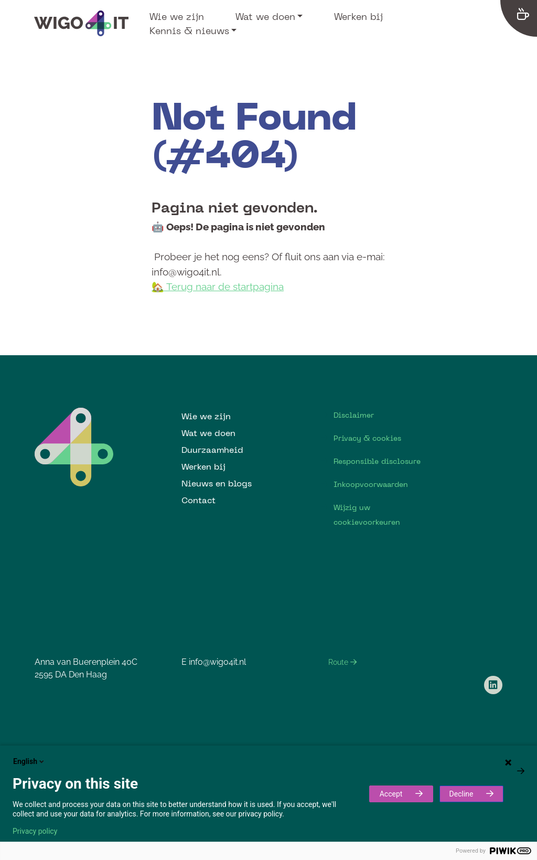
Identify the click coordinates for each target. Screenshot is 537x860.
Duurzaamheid (212, 449)
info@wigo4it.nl (217, 662)
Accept (391, 794)
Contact (198, 500)
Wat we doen (265, 16)
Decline (461, 794)
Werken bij (358, 16)
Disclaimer (354, 415)
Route (342, 662)
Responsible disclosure (377, 461)
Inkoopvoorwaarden (371, 484)
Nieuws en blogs (216, 483)
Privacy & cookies (367, 438)
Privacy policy (35, 831)
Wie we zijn (176, 16)
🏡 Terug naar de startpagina (218, 286)
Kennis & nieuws (189, 30)
